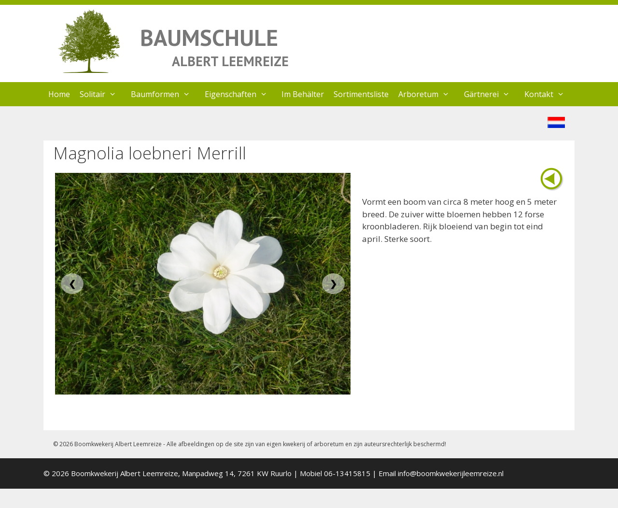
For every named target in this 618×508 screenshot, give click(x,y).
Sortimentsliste (361, 94)
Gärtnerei (492, 94)
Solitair (103, 94)
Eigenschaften (241, 94)
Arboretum (428, 94)
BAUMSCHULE (209, 37)
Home (59, 94)
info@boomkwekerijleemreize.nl (451, 473)
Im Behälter (302, 94)
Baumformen (165, 94)
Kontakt (549, 94)
